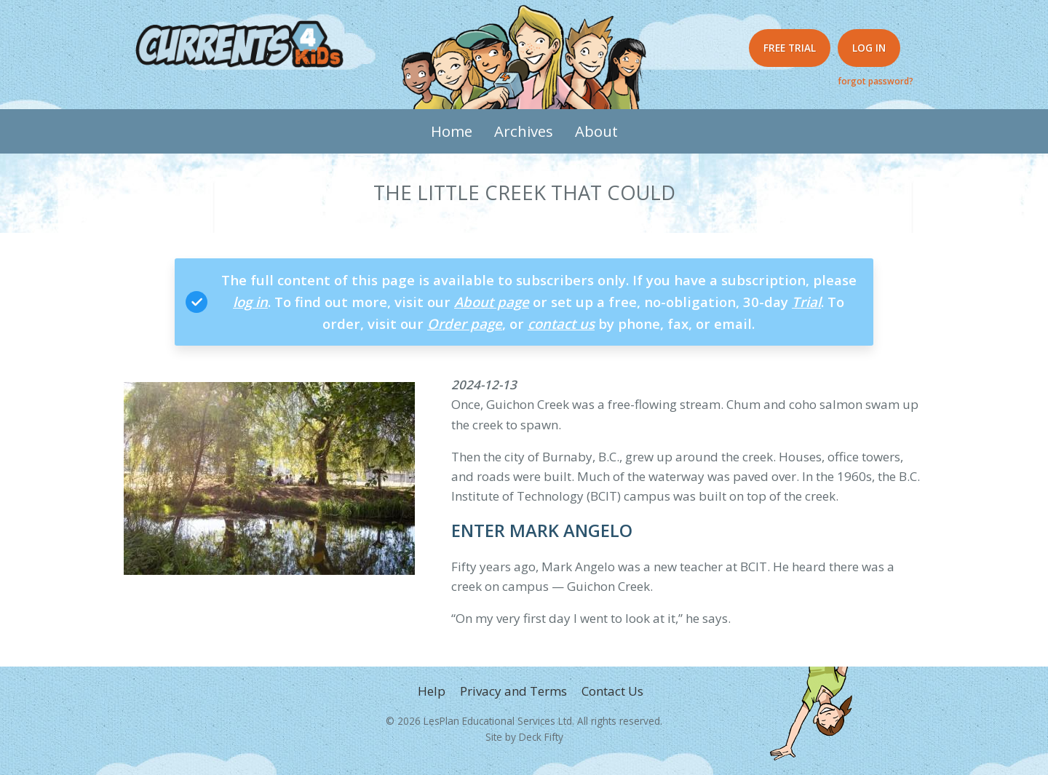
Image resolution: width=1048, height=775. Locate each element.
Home (451, 131)
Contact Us (612, 691)
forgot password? (875, 81)
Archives (523, 131)
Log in (869, 48)
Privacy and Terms (513, 691)
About (596, 131)
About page (491, 302)
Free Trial (789, 48)
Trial (806, 302)
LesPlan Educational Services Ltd (498, 721)
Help (431, 691)
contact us (561, 323)
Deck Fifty (541, 737)
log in (250, 302)
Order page (464, 323)
